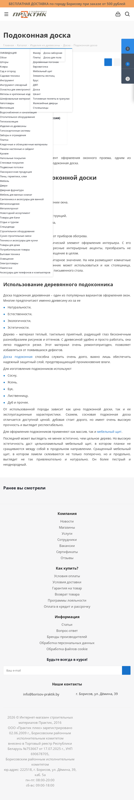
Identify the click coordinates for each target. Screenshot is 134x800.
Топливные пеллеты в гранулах (51, 98)
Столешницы (40, 107)
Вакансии (67, 545)
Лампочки (6, 267)
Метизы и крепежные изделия (17, 94)
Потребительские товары (15, 249)
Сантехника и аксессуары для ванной (22, 199)
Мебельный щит (42, 71)
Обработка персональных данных (67, 643)
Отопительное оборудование (17, 116)
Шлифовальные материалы (16, 98)
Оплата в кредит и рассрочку (67, 606)
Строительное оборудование (17, 231)
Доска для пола (52, 57)
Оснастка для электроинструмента (20, 89)
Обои (3, 57)
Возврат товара (67, 594)
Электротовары (9, 263)
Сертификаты (67, 552)
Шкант (37, 94)
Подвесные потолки (11, 167)
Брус (35, 80)
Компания (67, 513)
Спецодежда (7, 226)
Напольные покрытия (13, 158)
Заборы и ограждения (13, 135)
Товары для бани (10, 217)
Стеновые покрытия (12, 162)
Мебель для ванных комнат (16, 194)
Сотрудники (67, 539)
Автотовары (7, 103)
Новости (67, 521)
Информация (67, 616)
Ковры (4, 66)
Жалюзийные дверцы (45, 103)
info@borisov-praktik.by (41, 694)
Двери (3, 185)
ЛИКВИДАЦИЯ (8, 52)
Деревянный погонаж (46, 62)
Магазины (67, 527)
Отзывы (67, 558)
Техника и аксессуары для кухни (19, 240)
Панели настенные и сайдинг (17, 149)
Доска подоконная (18, 357)
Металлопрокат (9, 208)
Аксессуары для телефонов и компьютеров (25, 272)
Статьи (67, 624)
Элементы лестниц (44, 75)
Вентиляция (7, 107)
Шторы (4, 62)
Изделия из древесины (13, 126)
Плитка (4, 139)
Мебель (4, 181)
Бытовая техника (10, 254)
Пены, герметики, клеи (13, 176)
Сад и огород (7, 71)
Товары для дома (10, 245)
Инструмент (7, 80)
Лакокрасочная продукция (16, 171)
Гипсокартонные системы (15, 130)
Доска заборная (52, 52)
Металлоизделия (9, 203)
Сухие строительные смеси (15, 235)
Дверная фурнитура (12, 190)
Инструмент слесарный (13, 84)
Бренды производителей (67, 636)
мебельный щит (109, 432)
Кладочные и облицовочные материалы (23, 144)
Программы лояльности (67, 600)
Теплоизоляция (9, 121)
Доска (36, 89)
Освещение (7, 258)
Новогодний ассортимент (15, 213)
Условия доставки (67, 582)
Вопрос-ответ (67, 630)
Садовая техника (10, 75)
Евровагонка (40, 66)
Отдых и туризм (9, 222)
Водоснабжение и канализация (18, 112)
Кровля (4, 153)
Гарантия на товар (67, 588)
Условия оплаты (67, 576)
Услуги (67, 533)
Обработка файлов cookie (67, 649)
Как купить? (67, 568)
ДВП (35, 84)
